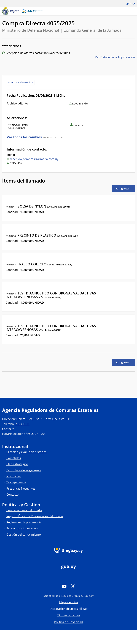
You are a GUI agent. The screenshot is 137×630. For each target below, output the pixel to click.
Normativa (13, 476)
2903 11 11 (22, 424)
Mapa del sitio (68, 602)
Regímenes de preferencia (23, 522)
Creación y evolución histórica (26, 452)
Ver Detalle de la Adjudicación (115, 57)
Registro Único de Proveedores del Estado (34, 516)
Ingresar (125, 188)
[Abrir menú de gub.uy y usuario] (128, 3)
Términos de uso (68, 615)
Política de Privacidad (68, 622)
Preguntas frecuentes (20, 488)
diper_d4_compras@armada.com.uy (34, 159)
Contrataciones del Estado (24, 510)
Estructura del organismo (23, 470)
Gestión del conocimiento (23, 535)
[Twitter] (73, 586)
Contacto (8, 429)
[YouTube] (64, 586)
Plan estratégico (17, 464)
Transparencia (16, 482)
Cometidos (13, 458)
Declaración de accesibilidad (69, 609)
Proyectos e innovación (22, 528)
